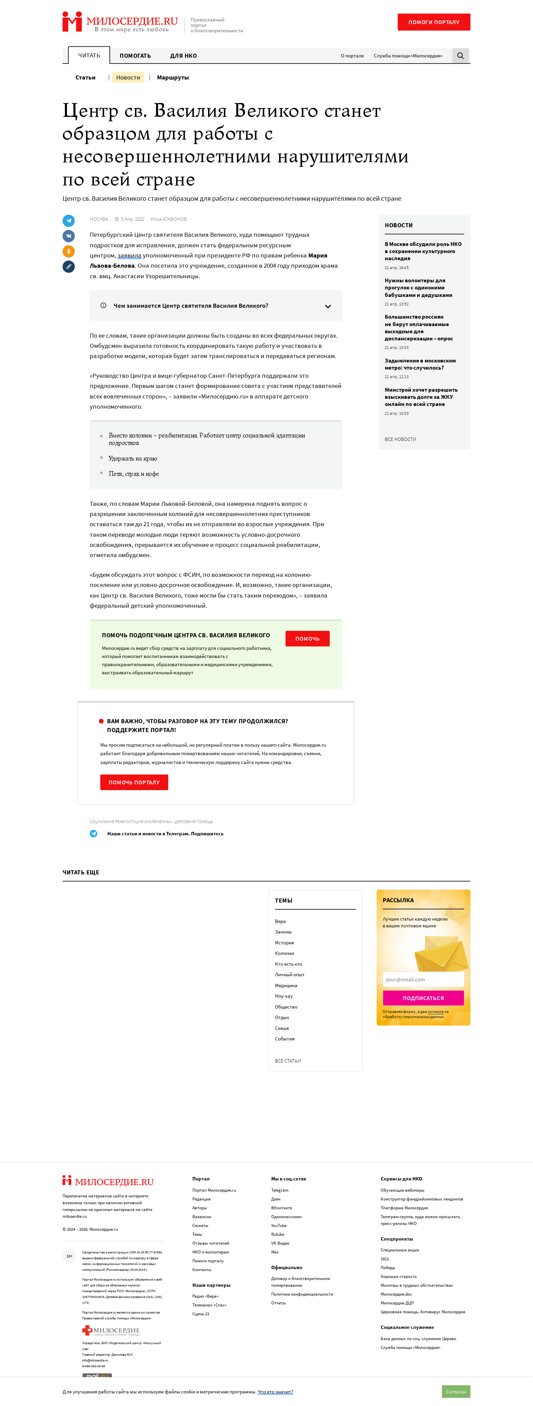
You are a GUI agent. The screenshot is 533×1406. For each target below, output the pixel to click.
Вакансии (201, 1217)
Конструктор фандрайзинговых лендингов (422, 1199)
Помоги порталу (434, 22)
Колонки (284, 953)
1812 (385, 1259)
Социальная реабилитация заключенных (131, 821)
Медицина (286, 985)
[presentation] (423, 979)
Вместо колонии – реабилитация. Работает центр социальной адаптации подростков (207, 439)
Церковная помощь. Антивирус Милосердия (423, 1312)
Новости (128, 77)
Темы (197, 1234)
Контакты (201, 1269)
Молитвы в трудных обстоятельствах (417, 1285)
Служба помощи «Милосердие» (408, 55)
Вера (280, 921)
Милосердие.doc (396, 1294)
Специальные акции (400, 1250)
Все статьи (288, 1060)
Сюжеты (200, 1225)
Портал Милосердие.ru (214, 1190)
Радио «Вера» (205, 1296)
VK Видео (280, 1243)
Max (275, 1252)
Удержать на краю (133, 458)
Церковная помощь (193, 821)
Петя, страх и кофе (134, 474)
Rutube (277, 1234)
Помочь (307, 638)
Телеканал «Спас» (209, 1305)
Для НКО (183, 55)
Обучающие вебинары (403, 1190)
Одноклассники (286, 1217)
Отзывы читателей (210, 1243)
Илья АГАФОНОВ (169, 219)
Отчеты (278, 1303)
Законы (283, 931)
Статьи (85, 77)
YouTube (279, 1225)
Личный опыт (290, 974)
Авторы (199, 1208)
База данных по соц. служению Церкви (418, 1338)
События (285, 1038)
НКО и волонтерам (210, 1252)
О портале (352, 55)
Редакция (201, 1199)
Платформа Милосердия (404, 1208)
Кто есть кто (288, 964)
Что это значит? (275, 1391)
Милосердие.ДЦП (397, 1303)
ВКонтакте (281, 1208)
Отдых (282, 1017)
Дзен (275, 1199)
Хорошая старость (399, 1276)
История (284, 942)
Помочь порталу (134, 782)
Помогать (135, 55)
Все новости (400, 439)
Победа (388, 1267)
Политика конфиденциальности (302, 1294)
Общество (286, 1006)
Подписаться (423, 998)
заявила (129, 255)
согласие (436, 1011)
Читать (89, 55)
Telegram (280, 1190)
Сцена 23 (200, 1314)
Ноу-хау (284, 996)
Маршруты (173, 77)
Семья (282, 1028)
